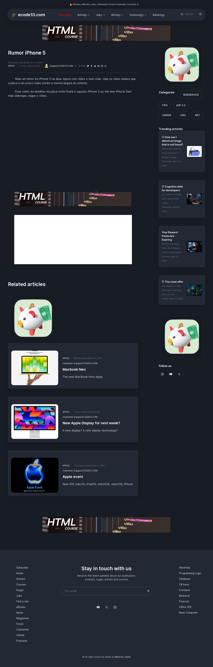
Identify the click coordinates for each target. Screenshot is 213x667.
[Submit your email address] (148, 591)
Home (19, 573)
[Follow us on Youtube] (170, 374)
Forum (19, 623)
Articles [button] (82, 14)
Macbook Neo (74, 369)
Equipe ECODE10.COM (58, 66)
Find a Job (22, 601)
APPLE (11, 66)
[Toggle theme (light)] (200, 14)
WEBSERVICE (191, 94)
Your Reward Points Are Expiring (170, 236)
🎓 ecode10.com (28, 14)
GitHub (20, 635)
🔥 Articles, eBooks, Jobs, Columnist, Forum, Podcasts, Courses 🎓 (104, 4)
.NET (197, 115)
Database (184, 578)
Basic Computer (188, 612)
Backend (184, 595)
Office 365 (185, 606)
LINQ (183, 115)
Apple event (73, 477)
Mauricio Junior (123, 657)
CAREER (166, 115)
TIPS (164, 105)
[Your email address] (106, 591)
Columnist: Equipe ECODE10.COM (80, 363)
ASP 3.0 (181, 105)
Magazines (22, 618)
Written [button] (115, 14)
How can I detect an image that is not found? (172, 141)
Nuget (20, 590)
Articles (20, 578)
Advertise (158, 14)
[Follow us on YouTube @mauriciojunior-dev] (98, 607)
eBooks (20, 606)
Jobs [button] (99, 14)
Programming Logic (190, 573)
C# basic (184, 584)
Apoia (19, 612)
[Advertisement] (73, 239)
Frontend (184, 590)
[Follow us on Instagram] (162, 374)
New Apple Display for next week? (91, 423)
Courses (21, 584)
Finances (184, 601)
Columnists (22, 629)
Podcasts (21, 640)
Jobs (19, 595)
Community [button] (136, 14)
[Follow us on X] (179, 374)
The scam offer (174, 281)
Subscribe (65, 14)
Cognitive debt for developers (172, 188)
